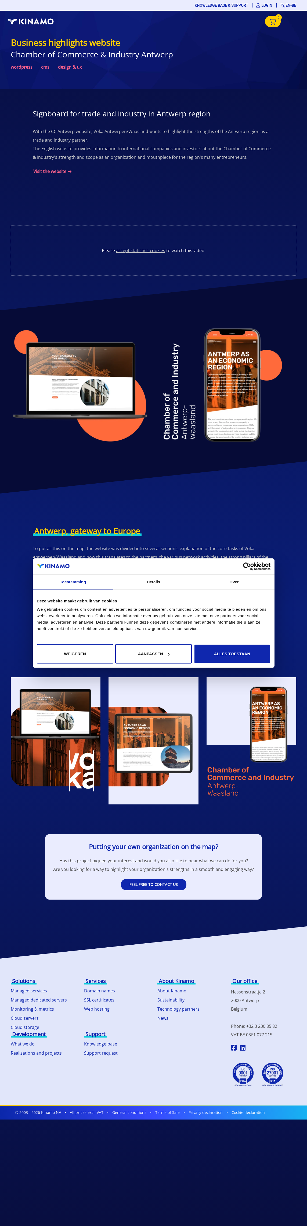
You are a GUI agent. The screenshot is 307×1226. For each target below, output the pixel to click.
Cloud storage (25, 1027)
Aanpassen (153, 653)
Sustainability (171, 1000)
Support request (101, 1053)
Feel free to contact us (153, 884)
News (162, 1018)
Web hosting (97, 1009)
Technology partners (178, 1009)
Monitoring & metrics (32, 1009)
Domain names (99, 991)
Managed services (29, 991)
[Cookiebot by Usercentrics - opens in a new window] (246, 566)
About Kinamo (171, 991)
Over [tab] (234, 581)
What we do (23, 1044)
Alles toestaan (232, 653)
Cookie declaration (248, 1112)
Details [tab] (153, 581)
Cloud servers (25, 1018)
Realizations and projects (36, 1053)
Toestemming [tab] (73, 581)
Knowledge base (100, 1044)
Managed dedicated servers (39, 1000)
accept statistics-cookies (140, 250)
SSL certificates (99, 1000)
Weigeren (75, 653)
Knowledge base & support (221, 5)
